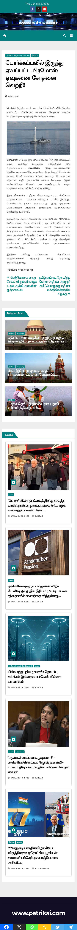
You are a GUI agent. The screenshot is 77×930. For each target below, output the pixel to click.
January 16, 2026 (20, 778)
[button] (64, 35)
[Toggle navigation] (71, 36)
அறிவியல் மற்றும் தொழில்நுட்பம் (18, 55)
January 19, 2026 (20, 687)
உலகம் (11, 495)
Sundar (37, 516)
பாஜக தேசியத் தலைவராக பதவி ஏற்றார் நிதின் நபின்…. (33, 406)
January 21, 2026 (20, 516)
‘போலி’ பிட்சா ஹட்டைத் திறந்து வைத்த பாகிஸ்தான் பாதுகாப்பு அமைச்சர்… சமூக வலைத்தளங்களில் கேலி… (37, 505)
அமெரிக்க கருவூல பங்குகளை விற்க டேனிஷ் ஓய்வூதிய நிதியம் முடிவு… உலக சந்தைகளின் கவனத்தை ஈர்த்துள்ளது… (37, 591)
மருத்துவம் (20, 751)
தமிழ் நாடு (20, 333)
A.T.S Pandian (40, 868)
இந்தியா (35, 55)
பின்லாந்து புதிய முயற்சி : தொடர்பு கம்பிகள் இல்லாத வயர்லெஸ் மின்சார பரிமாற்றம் (34, 677)
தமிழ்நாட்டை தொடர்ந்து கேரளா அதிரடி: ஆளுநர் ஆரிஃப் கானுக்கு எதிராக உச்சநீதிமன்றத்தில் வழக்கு (54, 286)
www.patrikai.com (38, 23)
